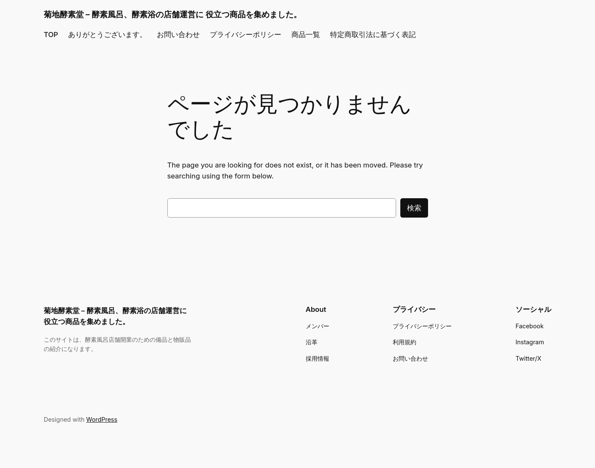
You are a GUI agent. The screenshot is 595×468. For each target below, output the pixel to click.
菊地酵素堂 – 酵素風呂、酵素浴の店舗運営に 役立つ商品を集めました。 (172, 14)
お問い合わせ (178, 34)
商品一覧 (305, 34)
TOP (51, 34)
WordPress (101, 419)
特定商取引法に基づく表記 (373, 34)
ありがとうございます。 (107, 34)
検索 (414, 208)
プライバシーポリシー (245, 34)
